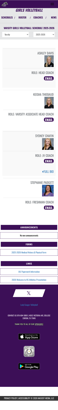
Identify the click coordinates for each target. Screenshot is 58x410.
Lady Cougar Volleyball (29, 304)
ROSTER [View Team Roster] (22, 17)
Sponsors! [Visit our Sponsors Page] (39, 324)
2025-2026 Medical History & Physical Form (29, 252)
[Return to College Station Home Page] (4, 4)
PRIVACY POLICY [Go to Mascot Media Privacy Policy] (10, 398)
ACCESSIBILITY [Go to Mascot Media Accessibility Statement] (24, 398)
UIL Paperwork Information (29, 271)
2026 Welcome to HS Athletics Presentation (29, 279)
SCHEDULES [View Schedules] (7, 17)
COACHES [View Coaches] (38, 17)
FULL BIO (48, 171)
